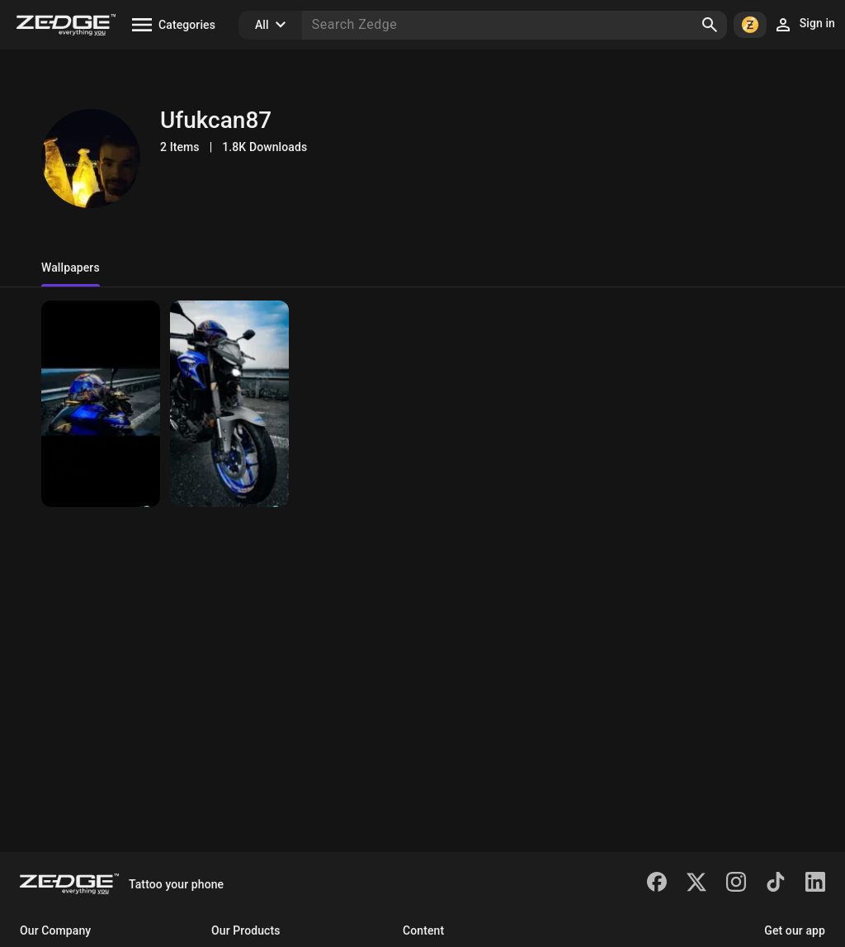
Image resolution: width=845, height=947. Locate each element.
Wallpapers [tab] (70, 267)
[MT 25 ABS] (100, 404)
